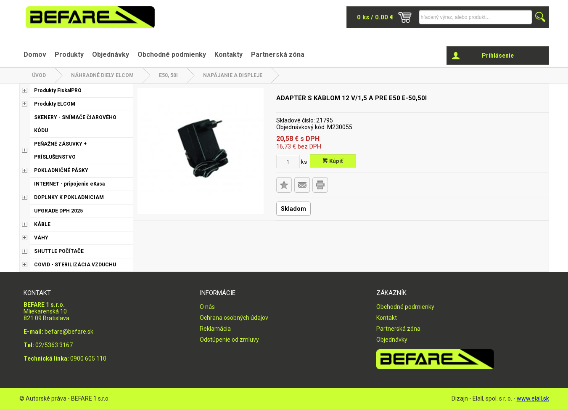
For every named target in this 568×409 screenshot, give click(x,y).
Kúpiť (332, 161)
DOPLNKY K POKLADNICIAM (69, 197)
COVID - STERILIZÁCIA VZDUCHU (75, 265)
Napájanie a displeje (232, 75)
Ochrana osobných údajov (234, 317)
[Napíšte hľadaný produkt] (475, 17)
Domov (35, 54)
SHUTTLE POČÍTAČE (59, 251)
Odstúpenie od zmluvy (229, 339)
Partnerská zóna (277, 54)
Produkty (69, 54)
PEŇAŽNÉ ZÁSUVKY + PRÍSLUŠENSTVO (60, 150)
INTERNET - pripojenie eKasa (69, 184)
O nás (207, 306)
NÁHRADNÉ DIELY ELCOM (102, 75)
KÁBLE (42, 224)
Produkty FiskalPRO (58, 90)
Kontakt (386, 317)
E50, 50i (168, 75)
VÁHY (41, 238)
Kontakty (228, 54)
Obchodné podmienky (171, 54)
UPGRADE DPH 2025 (58, 211)
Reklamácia (215, 328)
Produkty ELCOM (54, 104)
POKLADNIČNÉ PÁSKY (61, 170)
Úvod (39, 75)
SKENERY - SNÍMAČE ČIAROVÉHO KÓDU (75, 123)
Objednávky (110, 54)
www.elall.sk (533, 398)
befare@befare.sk (69, 331)
